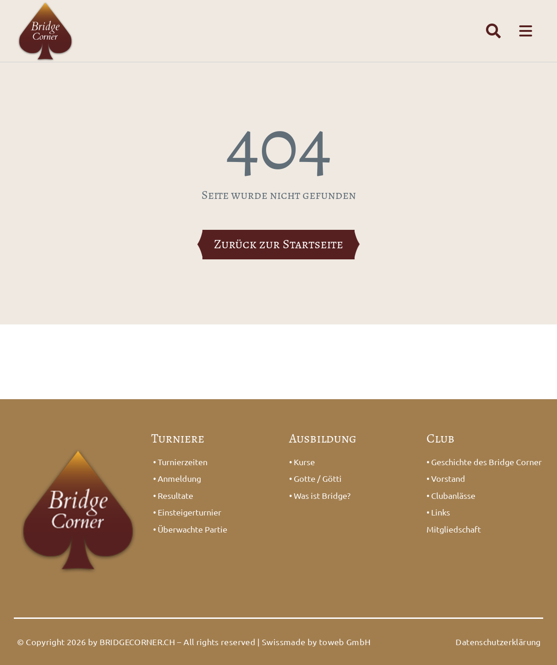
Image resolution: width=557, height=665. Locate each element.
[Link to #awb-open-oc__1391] (493, 31)
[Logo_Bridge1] (78, 441)
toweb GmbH (345, 642)
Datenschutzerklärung (498, 642)
